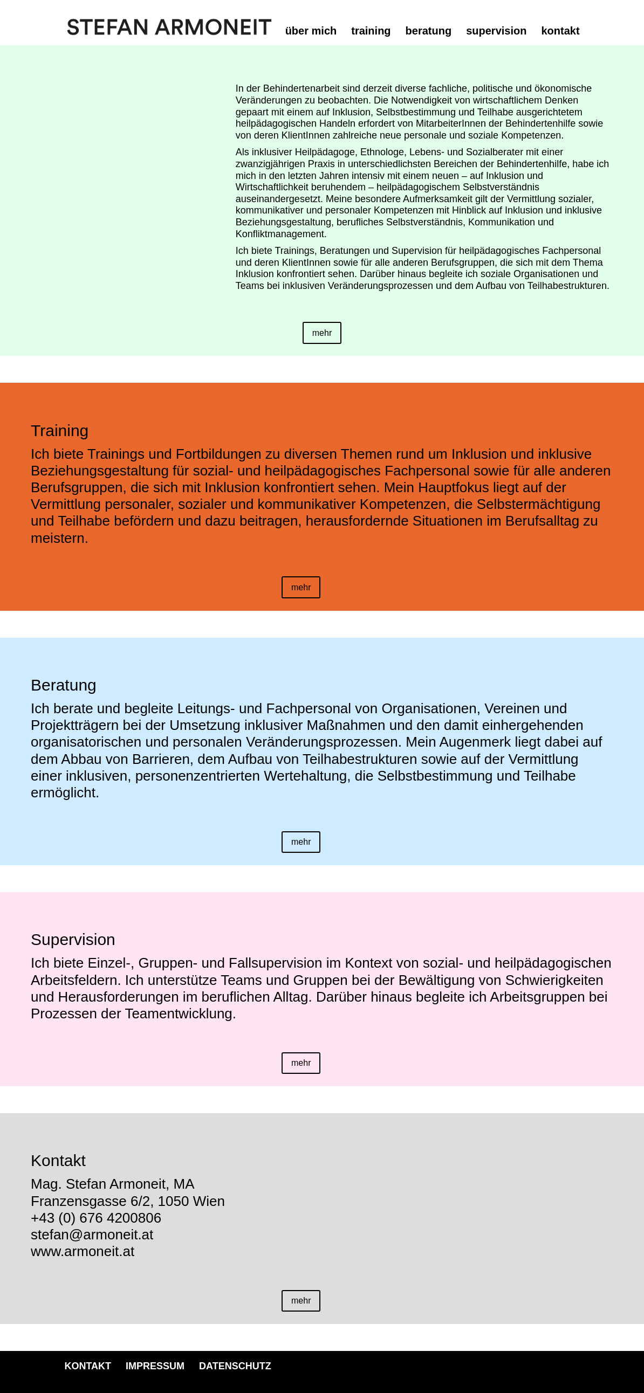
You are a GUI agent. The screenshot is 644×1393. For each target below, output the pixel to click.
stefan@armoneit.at (92, 1234)
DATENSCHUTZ (235, 1366)
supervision (496, 32)
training (370, 32)
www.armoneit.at (82, 1251)
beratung (429, 32)
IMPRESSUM (155, 1366)
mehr (322, 332)
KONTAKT (87, 1366)
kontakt (560, 32)
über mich (311, 32)
